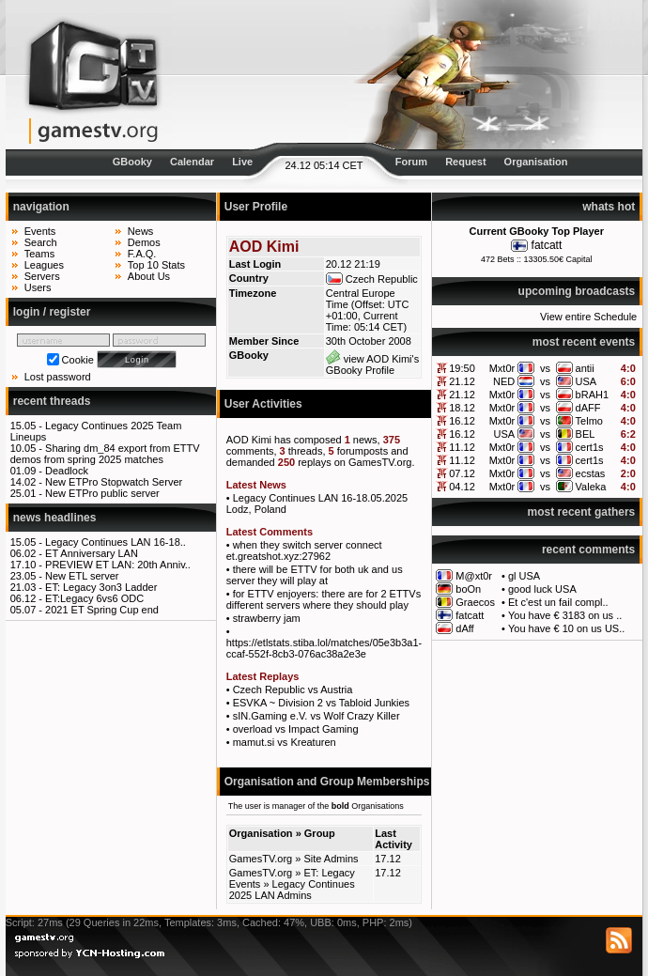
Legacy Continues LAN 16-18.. (115, 542)
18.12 (462, 407)
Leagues (44, 265)
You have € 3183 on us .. (565, 615)
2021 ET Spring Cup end (102, 609)
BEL (585, 434)
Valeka (591, 486)
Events (40, 231)
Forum (411, 161)
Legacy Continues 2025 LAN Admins (292, 889)
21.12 (462, 381)
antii (585, 368)
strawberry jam (267, 618)
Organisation (536, 161)
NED (504, 381)
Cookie (78, 359)
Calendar (192, 161)
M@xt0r (473, 575)
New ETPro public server (102, 493)
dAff (464, 628)
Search (40, 242)
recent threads (52, 401)
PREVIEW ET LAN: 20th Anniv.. (118, 564)
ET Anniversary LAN (91, 553)
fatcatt (547, 245)
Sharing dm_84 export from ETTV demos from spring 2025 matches (105, 453)
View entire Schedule (588, 316)
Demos (144, 242)
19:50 (462, 368)
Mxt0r (502, 368)
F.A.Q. (142, 253)
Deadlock (66, 470)
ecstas (591, 473)
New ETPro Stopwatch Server (113, 482)
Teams (39, 253)
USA (586, 381)
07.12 (462, 473)
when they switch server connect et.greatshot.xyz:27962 (304, 550)
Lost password (57, 376)
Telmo (589, 420)
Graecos (475, 602)
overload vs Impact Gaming (296, 729)
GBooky (132, 161)
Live (242, 161)
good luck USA (542, 589)
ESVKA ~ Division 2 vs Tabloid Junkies (321, 702)
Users (38, 287)
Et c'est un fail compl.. (558, 602)
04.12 (462, 486)
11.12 (462, 447)
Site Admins (330, 858)
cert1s (590, 447)
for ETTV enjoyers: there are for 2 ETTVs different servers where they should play (323, 599)
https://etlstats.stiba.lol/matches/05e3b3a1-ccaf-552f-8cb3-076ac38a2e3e (324, 648)
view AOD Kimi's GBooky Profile (372, 364)
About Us (149, 276)
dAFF (588, 407)
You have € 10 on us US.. (566, 628)
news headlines (55, 517)
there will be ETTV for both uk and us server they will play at (314, 575)
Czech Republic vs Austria (293, 689)
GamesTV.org (260, 858)
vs (545, 368)
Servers (42, 276)
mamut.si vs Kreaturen (284, 742)
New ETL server (81, 575)
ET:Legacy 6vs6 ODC (94, 598)
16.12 (462, 420)
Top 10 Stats (156, 265)
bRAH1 (592, 394)
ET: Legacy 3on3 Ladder (101, 587)
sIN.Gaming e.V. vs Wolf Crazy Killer (316, 715)
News (141, 231)
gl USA (524, 575)
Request (465, 161)
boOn (468, 589)
